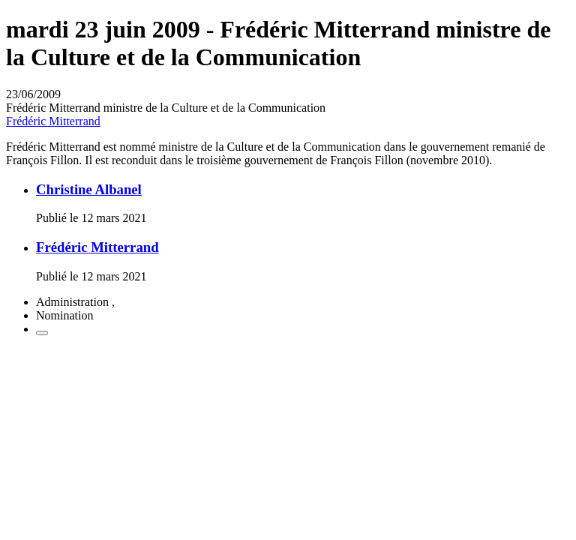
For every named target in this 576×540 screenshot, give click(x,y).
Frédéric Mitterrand (53, 121)
